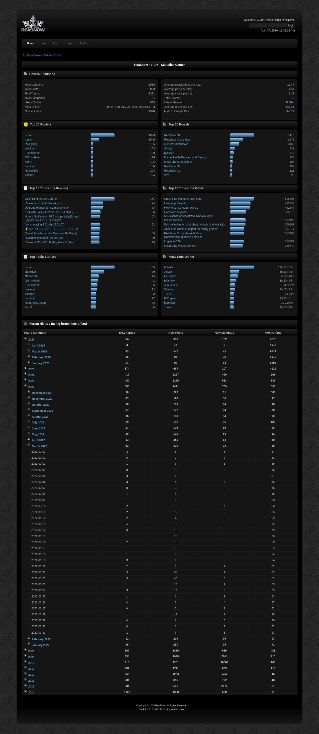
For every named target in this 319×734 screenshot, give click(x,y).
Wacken (30, 148)
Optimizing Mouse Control (40, 198)
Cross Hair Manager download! (183, 198)
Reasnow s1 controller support (43, 203)
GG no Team (32, 157)
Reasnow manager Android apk (44, 237)
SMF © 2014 (158, 709)
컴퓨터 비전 (171, 285)
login (278, 20)
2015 (31, 686)
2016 (31, 680)
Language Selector (175, 203)
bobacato (30, 166)
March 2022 (39, 446)
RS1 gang (31, 144)
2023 (31, 381)
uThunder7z (32, 153)
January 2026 (40, 363)
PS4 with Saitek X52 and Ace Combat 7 (49, 212)
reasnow (30, 289)
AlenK (28, 161)
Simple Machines (175, 709)
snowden (30, 271)
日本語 (168, 148)
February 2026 (41, 357)
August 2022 (40, 416)
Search (56, 43)
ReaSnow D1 (172, 166)
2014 (31, 692)
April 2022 (38, 440)
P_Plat (290, 102)
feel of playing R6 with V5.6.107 (44, 224)
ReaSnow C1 (172, 170)
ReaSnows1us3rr (35, 302)
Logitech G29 (172, 241)
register (289, 20)
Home (30, 43)
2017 (31, 674)
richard (29, 135)
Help (43, 43)
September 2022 (42, 410)
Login (70, 43)
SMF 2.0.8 (144, 709)
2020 (31, 657)
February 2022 (41, 639)
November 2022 (42, 398)
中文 (166, 175)
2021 (31, 651)
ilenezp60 (170, 276)
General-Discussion (176, 144)
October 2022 (40, 404)
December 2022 (42, 393)
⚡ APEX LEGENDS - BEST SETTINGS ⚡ (52, 229)
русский (169, 153)
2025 (31, 369)
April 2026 (38, 345)
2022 (31, 387)
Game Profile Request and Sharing (185, 157)
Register (84, 43)
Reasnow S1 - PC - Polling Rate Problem (50, 242)
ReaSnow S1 (172, 135)
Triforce (29, 175)
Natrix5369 (31, 170)
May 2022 (38, 434)
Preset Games (173, 220)
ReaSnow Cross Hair (177, 139)
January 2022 (40, 645)
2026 (31, 339)
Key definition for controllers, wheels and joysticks (194, 224)
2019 (31, 663)
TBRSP (168, 294)
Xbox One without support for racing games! (191, 229)
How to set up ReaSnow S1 (181, 207)
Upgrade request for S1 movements (47, 207)
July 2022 (38, 422)
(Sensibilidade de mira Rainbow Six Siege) (51, 233)
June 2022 (38, 428)
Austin (29, 139)
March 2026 (39, 351)
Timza (167, 307)
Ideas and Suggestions (178, 161)
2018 (31, 668)
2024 (31, 375)
